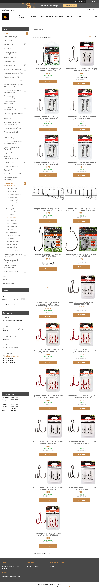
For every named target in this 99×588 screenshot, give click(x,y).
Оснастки (7, 162)
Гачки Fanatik (10, 220)
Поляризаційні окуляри (11, 73)
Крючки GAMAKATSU (12, 232)
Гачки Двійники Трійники (9, 184)
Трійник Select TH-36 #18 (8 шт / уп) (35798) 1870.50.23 (81, 488)
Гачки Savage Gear (11, 235)
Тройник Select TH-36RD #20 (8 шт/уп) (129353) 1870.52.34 (81, 396)
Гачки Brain (9, 191)
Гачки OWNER (10, 226)
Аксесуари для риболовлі (9, 97)
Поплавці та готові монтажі (10, 266)
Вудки (6, 153)
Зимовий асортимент (11, 174)
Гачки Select (10, 217)
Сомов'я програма (10, 166)
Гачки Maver (9, 212)
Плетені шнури (9, 132)
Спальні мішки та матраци (9, 137)
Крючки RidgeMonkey (12, 241)
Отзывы (5, 280)
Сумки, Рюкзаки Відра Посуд (11, 148)
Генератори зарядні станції (10, 53)
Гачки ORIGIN (10, 215)
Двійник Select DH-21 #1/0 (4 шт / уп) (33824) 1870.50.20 (81, 69)
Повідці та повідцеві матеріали (11, 261)
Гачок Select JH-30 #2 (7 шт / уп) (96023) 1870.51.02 (48, 69)
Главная (34, 16)
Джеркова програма (11, 69)
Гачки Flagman (10, 188)
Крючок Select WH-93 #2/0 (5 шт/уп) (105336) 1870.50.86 (81, 255)
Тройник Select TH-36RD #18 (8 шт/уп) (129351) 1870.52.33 (48, 396)
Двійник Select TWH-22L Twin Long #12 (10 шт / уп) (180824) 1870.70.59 (81, 209)
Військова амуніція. (10, 37)
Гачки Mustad (10, 229)
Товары (5, 33)
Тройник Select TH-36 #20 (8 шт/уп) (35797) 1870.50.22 (81, 303)
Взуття (6, 44)
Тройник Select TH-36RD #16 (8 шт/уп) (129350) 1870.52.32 (81, 351)
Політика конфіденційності (65, 586)
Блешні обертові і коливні (10, 102)
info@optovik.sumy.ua (11, 356)
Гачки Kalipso (10, 200)
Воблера (7, 65)
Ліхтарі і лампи (9, 58)
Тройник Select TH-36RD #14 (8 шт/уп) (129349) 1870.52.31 (48, 351)
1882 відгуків (81, 1)
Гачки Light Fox (10, 209)
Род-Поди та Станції (11, 271)
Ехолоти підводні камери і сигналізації (12, 91)
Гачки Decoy (10, 197)
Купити (49, 81)
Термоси (7, 48)
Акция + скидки (77, 16)
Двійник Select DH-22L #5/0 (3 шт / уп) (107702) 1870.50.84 (81, 163)
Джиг (6, 170)
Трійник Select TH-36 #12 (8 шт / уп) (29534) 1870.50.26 (48, 442)
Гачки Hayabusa (11, 223)
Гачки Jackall (10, 238)
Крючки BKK (10, 247)
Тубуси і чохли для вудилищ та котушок (13, 85)
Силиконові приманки (11, 81)
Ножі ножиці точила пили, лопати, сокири (12, 123)
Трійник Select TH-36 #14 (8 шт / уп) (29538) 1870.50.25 (81, 442)
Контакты (49, 16)
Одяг (5, 40)
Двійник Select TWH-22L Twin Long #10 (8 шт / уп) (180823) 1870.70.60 (48, 209)
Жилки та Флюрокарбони (9, 157)
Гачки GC (9, 206)
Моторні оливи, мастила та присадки (13, 255)
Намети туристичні (10, 128)
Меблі (6, 119)
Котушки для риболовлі (8, 108)
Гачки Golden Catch (12, 194)
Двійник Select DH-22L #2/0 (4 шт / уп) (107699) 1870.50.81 (48, 117)
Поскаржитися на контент (49, 586)
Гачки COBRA (10, 203)
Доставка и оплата (62, 16)
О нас (41, 16)
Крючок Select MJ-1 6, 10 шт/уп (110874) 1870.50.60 (48, 255)
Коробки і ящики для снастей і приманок (13, 114)
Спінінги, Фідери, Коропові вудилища (13, 142)
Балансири (7, 61)
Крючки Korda (10, 250)
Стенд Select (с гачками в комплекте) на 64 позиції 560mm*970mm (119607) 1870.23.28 (48, 304)
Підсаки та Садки (10, 77)
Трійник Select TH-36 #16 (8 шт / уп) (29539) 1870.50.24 (48, 488)
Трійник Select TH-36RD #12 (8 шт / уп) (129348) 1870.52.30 (48, 534)
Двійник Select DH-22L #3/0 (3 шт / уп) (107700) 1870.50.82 (81, 117)
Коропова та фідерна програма (11, 178)
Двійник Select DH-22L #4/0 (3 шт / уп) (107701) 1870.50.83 (48, 163)
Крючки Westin (10, 244)
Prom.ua (59, 584)
